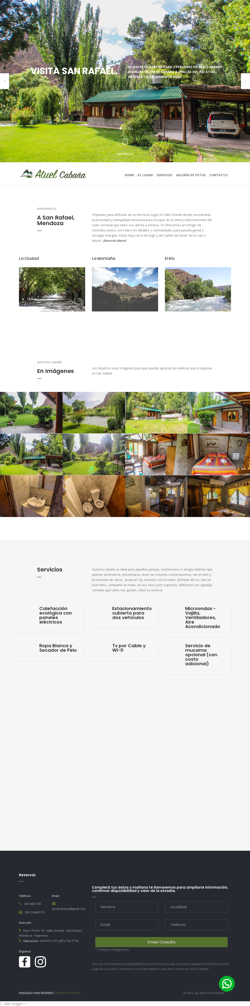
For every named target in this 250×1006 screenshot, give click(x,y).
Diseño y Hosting (67, 993)
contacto (218, 175)
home (129, 175)
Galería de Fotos (191, 175)
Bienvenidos (125, 154)
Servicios (164, 175)
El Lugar (145, 175)
